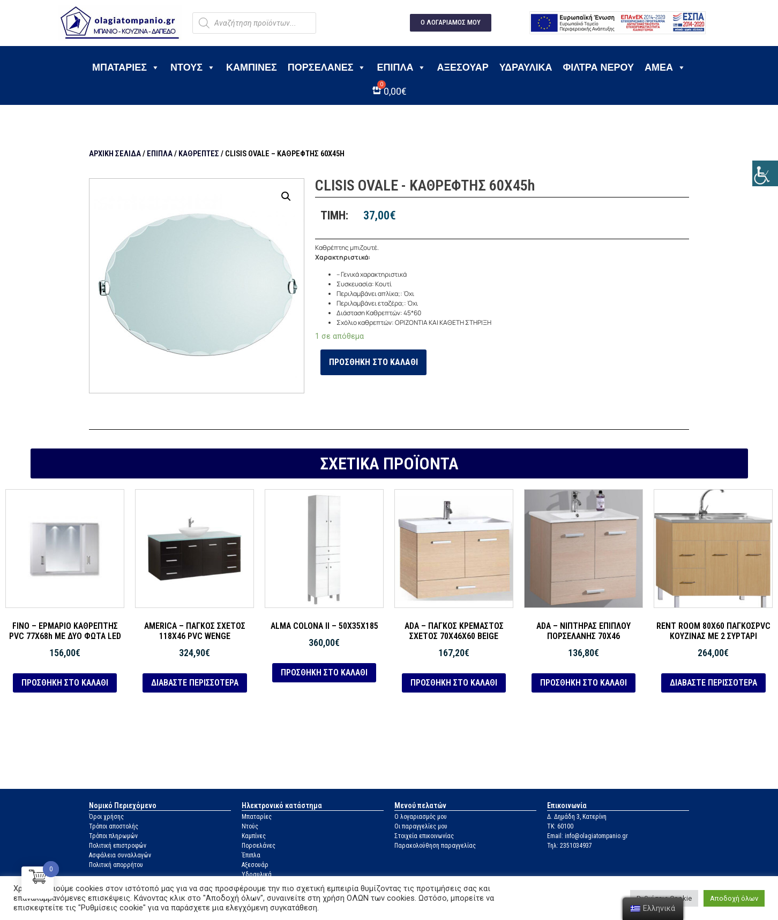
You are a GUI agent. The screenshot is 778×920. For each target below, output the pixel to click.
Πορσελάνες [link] (327, 67)
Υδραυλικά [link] (525, 67)
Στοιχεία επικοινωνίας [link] (424, 836)
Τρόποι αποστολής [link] (113, 826)
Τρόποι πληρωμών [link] (113, 836)
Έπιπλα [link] (401, 67)
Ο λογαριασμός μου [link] (420, 816)
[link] (765, 173)
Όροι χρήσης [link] (106, 816)
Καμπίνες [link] (251, 67)
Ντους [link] (192, 67)
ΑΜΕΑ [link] (665, 67)
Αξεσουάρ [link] (462, 67)
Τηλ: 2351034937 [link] (569, 845)
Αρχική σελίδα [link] (115, 153)
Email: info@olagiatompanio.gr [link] (587, 836)
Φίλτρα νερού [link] (598, 67)
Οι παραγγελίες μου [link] (420, 826)
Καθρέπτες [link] (198, 153)
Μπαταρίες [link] (126, 67)
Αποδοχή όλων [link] (734, 898)
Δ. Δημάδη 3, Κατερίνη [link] (577, 816)
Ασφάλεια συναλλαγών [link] (120, 855)
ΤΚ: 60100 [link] (560, 826)
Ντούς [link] (250, 826)
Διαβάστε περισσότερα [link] (194, 683)
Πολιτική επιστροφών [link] (117, 845)
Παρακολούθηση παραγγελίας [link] (435, 845)
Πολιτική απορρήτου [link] (116, 865)
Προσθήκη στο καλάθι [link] (373, 362)
